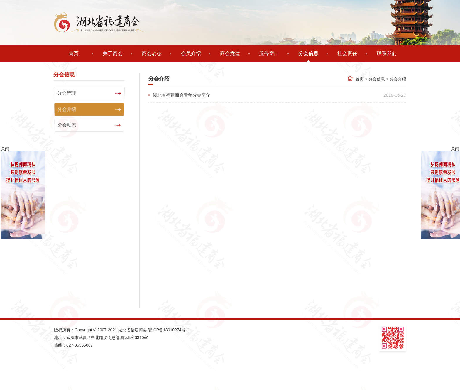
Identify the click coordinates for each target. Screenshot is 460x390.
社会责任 (347, 53)
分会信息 (308, 53)
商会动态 (152, 53)
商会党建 (230, 53)
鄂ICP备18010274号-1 (168, 329)
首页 (74, 53)
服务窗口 (269, 53)
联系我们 (387, 53)
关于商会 (113, 53)
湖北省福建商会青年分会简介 (181, 103)
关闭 (455, 148)
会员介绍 (191, 53)
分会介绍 (398, 87)
